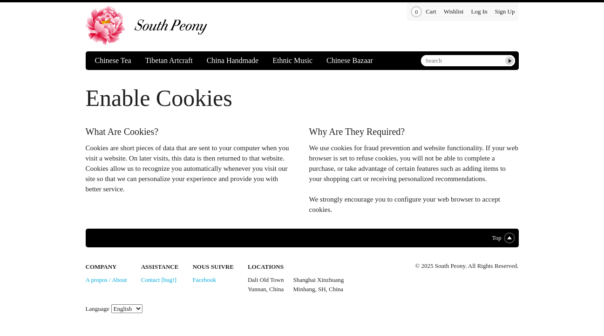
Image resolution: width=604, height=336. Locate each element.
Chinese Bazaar (349, 60)
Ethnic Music (292, 60)
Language (97, 308)
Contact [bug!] (158, 279)
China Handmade (233, 60)
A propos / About (106, 279)
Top (501, 238)
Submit (509, 60)
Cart (423, 12)
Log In (479, 11)
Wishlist (454, 11)
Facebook (204, 279)
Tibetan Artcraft (169, 60)
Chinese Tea (113, 60)
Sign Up (505, 11)
